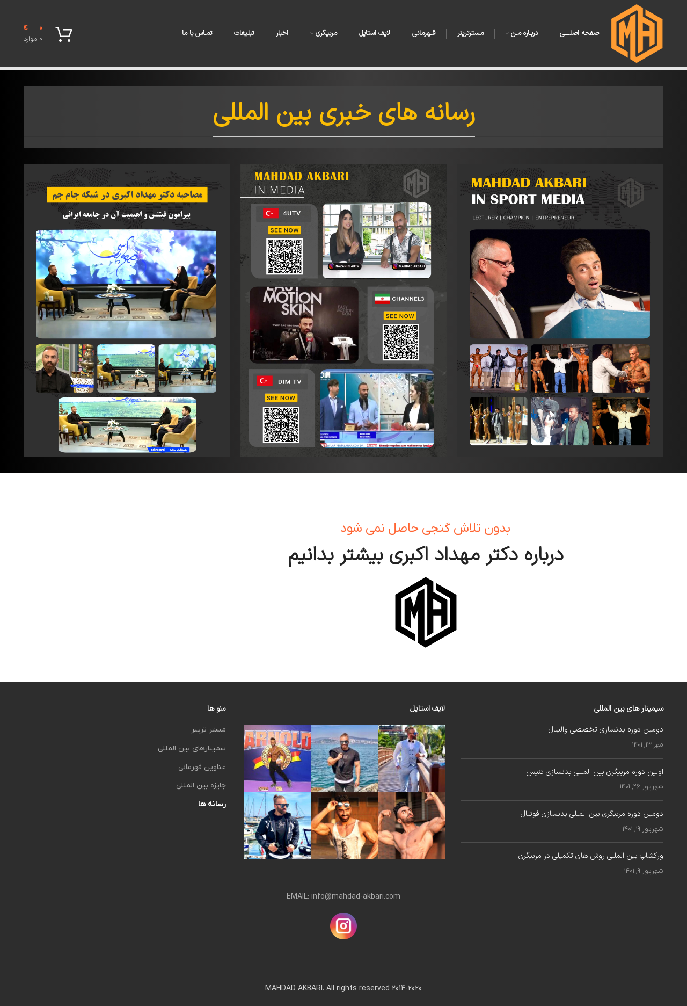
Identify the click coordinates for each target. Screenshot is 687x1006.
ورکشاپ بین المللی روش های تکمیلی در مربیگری (590, 856)
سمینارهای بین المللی (192, 748)
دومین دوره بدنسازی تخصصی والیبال (606, 729)
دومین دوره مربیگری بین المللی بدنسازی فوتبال (592, 814)
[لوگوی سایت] (636, 33)
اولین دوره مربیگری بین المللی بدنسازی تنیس (594, 772)
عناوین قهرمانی (202, 767)
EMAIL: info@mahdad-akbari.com (343, 897)
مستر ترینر (208, 730)
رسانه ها (212, 804)
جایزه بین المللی (201, 785)
